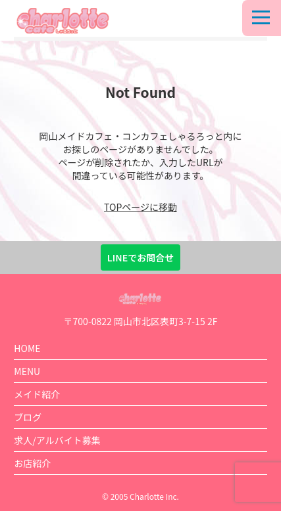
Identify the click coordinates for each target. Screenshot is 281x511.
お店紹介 (32, 463)
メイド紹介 (37, 394)
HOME (27, 348)
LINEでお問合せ (140, 257)
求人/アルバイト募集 (57, 440)
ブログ (27, 417)
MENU (27, 371)
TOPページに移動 (140, 206)
